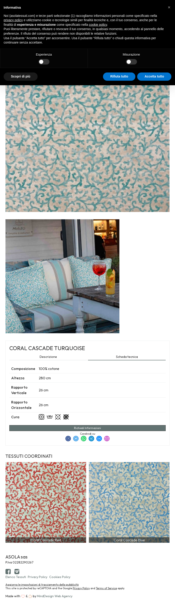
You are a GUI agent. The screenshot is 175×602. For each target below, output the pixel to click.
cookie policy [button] (98, 24)
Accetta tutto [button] (154, 76)
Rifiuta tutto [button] (119, 76)
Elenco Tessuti (15, 577)
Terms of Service (106, 588)
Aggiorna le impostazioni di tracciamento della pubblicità (42, 584)
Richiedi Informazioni (87, 428)
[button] (169, 7)
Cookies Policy (59, 577)
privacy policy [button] (13, 20)
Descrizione (48, 357)
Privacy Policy (37, 577)
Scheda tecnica (127, 357)
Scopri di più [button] (20, 76)
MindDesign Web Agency (54, 596)
